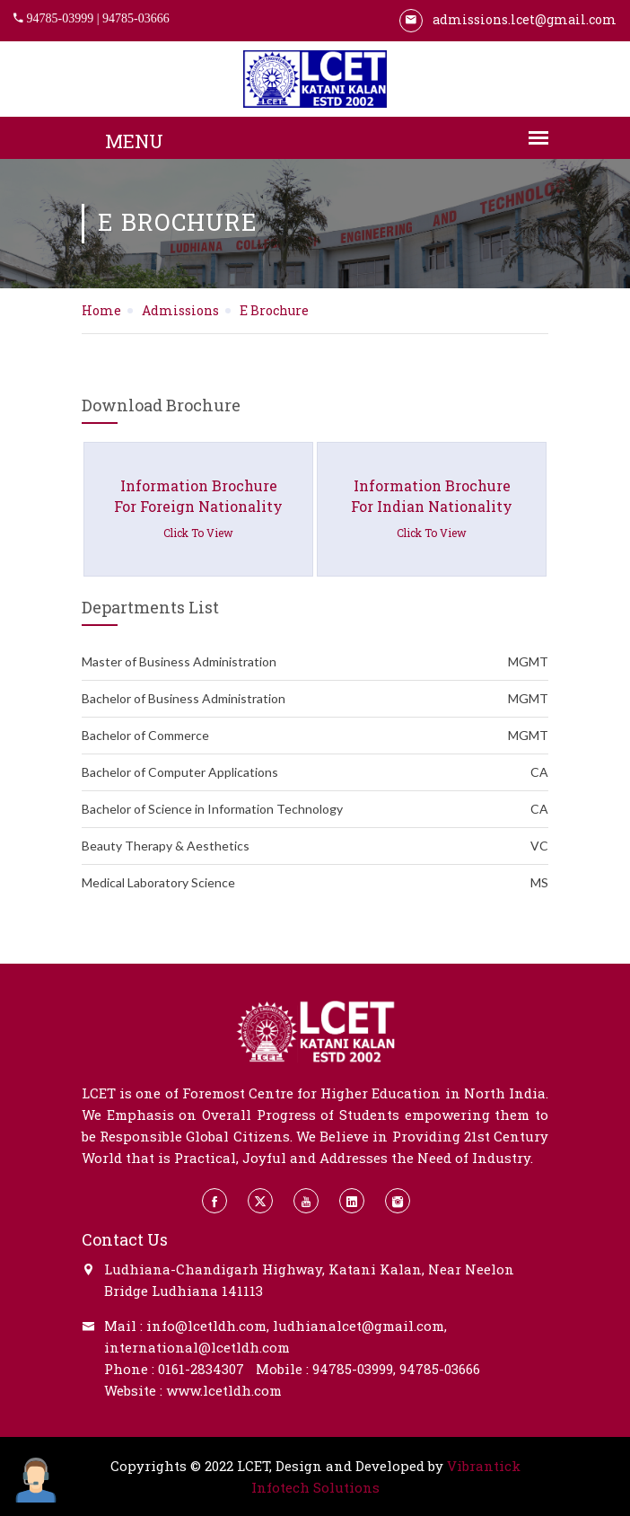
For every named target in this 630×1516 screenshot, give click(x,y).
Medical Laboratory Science (315, 883)
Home (101, 310)
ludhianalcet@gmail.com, (360, 1326)
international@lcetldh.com (197, 1347)
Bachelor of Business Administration (315, 699)
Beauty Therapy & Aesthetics (315, 846)
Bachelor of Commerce (315, 736)
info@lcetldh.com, (207, 1326)
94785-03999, (354, 1369)
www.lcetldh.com (224, 1390)
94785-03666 (136, 18)
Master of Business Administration (315, 662)
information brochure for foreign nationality (198, 509)
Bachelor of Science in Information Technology (315, 809)
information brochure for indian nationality (432, 509)
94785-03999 (60, 18)
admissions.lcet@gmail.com (508, 19)
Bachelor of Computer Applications (315, 772)
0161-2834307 (201, 1369)
